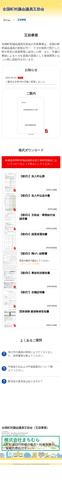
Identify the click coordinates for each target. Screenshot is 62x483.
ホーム (6, 20)
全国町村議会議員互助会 (23, 9)
